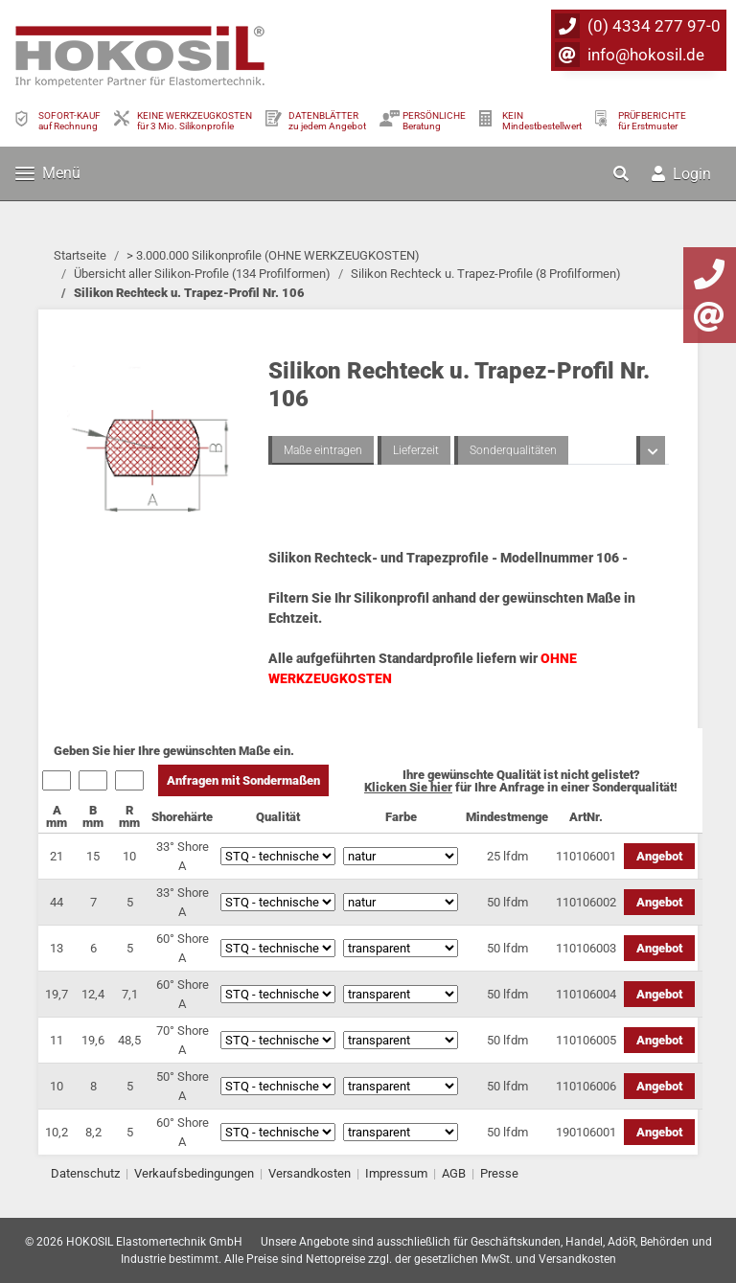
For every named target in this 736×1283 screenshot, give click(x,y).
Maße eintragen (323, 450)
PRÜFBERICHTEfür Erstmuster (652, 120)
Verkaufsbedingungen (194, 1173)
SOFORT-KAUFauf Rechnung (69, 120)
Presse (499, 1173)
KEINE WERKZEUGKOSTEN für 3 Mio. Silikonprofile (194, 120)
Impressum (396, 1173)
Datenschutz (85, 1173)
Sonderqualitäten (513, 450)
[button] (623, 173)
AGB (454, 1173)
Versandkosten (309, 1173)
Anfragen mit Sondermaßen (243, 780)
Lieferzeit (416, 450)
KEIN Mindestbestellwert (542, 120)
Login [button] (681, 174)
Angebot (659, 856)
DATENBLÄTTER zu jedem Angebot (327, 120)
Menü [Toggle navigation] (47, 173)
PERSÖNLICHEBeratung (434, 120)
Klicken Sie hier (408, 787)
